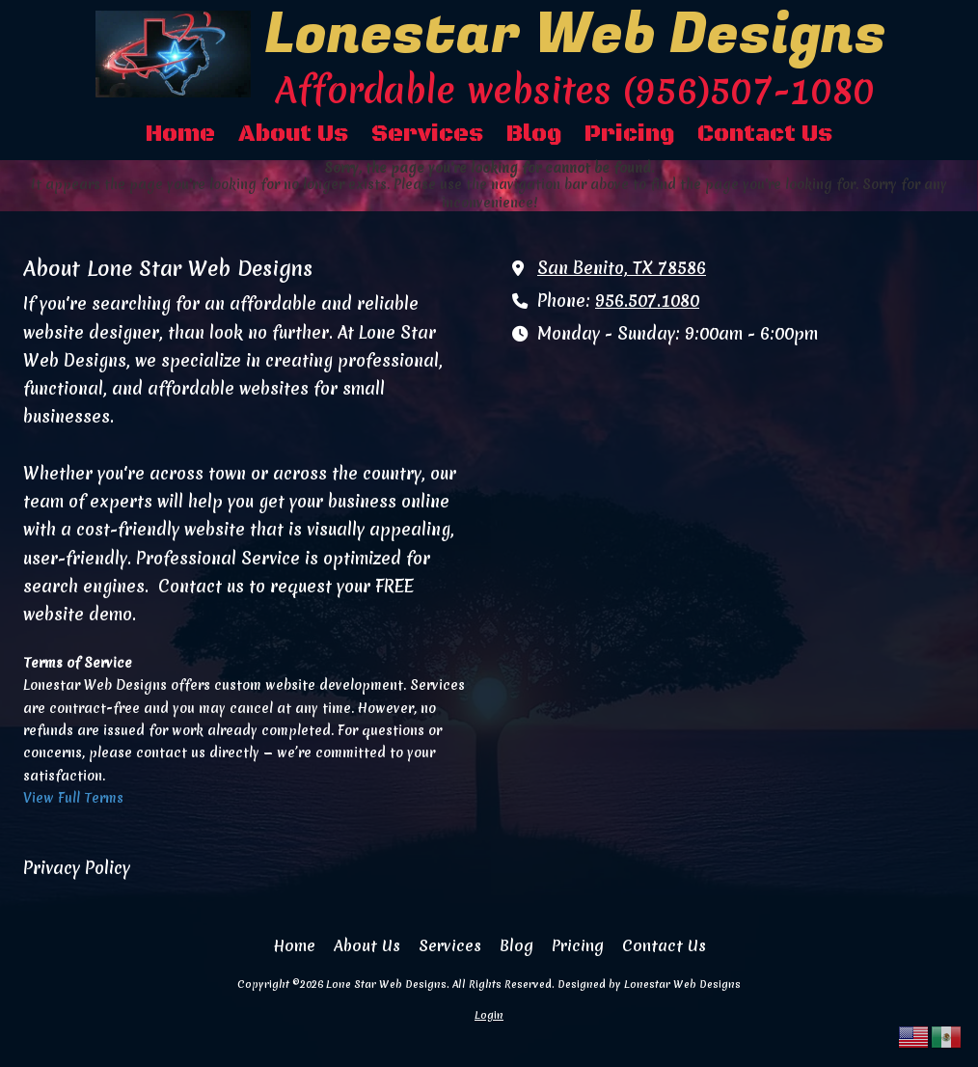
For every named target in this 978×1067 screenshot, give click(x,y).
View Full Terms (73, 798)
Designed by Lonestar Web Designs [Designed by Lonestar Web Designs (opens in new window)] (649, 984)
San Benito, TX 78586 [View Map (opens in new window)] (621, 268)
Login (489, 1015)
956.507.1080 (647, 301)
